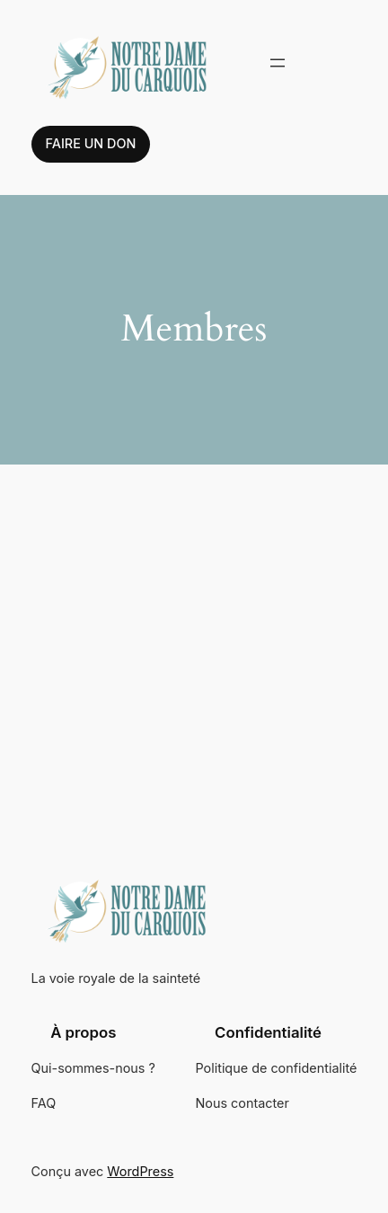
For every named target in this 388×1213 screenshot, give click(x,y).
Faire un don (91, 143)
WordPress (140, 1171)
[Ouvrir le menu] (277, 63)
